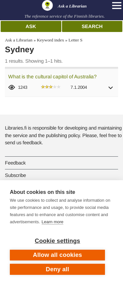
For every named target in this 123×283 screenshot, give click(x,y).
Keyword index (50, 40)
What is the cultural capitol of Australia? (52, 76)
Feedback (15, 162)
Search (92, 26)
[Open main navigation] (116, 5)
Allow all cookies (57, 255)
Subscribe (15, 175)
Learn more (52, 221)
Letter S (76, 40)
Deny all (57, 269)
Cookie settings (57, 241)
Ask (31, 26)
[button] (111, 89)
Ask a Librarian (18, 40)
